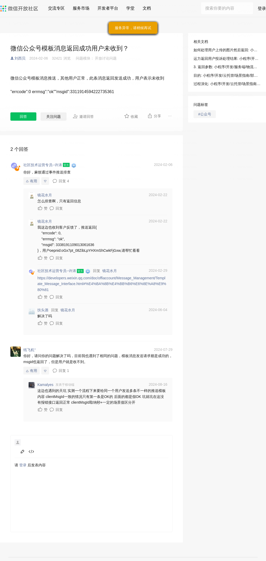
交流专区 (56, 8)
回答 (23, 116)
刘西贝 (20, 58)
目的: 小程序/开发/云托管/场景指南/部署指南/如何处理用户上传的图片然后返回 (227, 75)
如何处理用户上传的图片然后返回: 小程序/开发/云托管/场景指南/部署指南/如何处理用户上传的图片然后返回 (227, 50)
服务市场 (81, 8)
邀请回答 (83, 116)
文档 (147, 8)
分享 (154, 115)
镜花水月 (109, 271)
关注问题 (53, 116)
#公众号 (204, 114)
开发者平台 (107, 8)
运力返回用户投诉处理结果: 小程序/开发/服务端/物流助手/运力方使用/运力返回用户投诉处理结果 (227, 58)
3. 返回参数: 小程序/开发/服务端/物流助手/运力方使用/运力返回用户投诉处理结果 (227, 67)
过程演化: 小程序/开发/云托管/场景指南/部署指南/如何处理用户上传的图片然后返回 (227, 84)
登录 (262, 8)
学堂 (130, 8)
